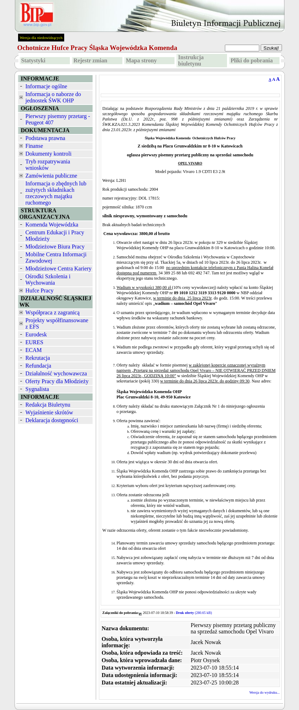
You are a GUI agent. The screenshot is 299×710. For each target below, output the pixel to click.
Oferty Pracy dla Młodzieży (57, 381)
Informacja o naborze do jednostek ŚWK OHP (53, 97)
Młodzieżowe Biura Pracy (55, 247)
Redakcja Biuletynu (48, 405)
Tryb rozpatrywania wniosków (48, 164)
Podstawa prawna (45, 138)
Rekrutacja (38, 358)
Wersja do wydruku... (264, 692)
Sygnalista (37, 389)
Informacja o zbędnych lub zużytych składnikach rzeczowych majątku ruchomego (56, 193)
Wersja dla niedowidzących (41, 37)
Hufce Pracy (40, 290)
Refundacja (38, 366)
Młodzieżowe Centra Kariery (59, 268)
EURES (35, 342)
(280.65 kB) (194, 613)
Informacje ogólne (46, 86)
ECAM (34, 350)
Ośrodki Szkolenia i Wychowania (48, 279)
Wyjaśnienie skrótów (49, 412)
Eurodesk (36, 334)
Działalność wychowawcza (56, 373)
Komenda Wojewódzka (52, 225)
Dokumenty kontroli (49, 154)
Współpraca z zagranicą (53, 312)
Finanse (34, 146)
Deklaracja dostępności (52, 420)
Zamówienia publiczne (51, 176)
